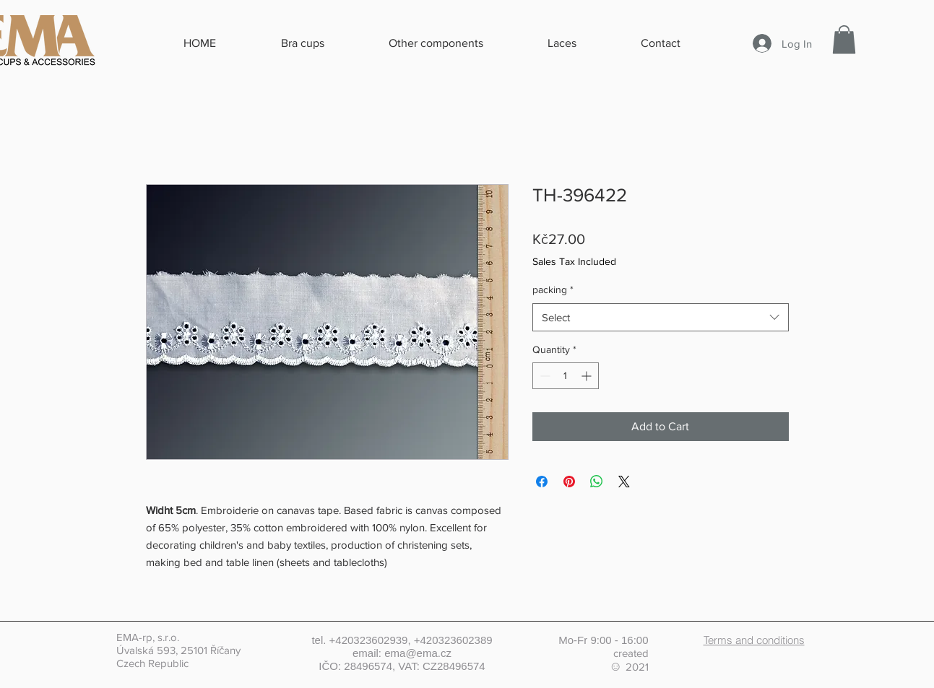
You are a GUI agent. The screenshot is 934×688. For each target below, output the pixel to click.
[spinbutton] (566, 375)
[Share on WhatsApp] (596, 481)
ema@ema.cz (417, 653)
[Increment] (588, 375)
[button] (844, 39)
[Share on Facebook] (541, 481)
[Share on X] (624, 481)
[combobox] (660, 317)
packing (553, 289)
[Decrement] (544, 375)
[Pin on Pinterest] (569, 481)
